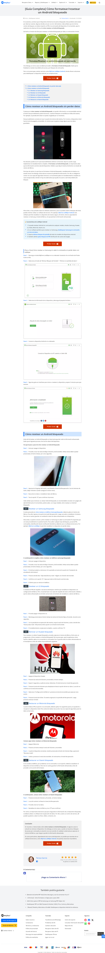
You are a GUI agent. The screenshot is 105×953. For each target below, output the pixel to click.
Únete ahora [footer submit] (101, 931)
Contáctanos (29, 920)
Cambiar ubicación (50, 923)
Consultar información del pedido (74, 920)
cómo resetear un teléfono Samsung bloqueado (48, 510)
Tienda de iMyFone (8, 923)
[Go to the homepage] (5, 2)
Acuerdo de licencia (31, 929)
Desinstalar (68, 926)
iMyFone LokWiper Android (56, 71)
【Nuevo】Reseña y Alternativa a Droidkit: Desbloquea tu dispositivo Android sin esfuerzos (52, 905)
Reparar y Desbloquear (42, 2)
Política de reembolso (32, 935)
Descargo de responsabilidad (34, 932)
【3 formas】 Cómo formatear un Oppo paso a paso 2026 (43, 896)
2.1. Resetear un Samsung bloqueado (38, 90)
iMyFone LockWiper (34, 524)
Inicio (26, 18)
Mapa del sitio (69, 923)
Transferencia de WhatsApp (53, 918)
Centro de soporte (70, 918)
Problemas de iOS (50, 920)
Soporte (80, 2)
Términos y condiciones (32, 923)
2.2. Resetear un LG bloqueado (37, 93)
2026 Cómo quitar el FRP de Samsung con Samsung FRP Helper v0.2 (46, 899)
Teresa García (65, 18)
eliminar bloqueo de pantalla (41, 232)
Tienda (93, 2)
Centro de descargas (8, 918)
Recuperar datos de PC (51, 929)
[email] (90, 932)
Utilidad (54, 2)
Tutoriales (72, 2)
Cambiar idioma (7, 928)
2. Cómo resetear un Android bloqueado (37, 88)
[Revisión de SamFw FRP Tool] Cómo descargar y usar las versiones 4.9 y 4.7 (48, 892)
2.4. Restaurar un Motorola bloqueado (39, 97)
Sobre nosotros (30, 918)
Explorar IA (63, 2)
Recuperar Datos (27, 2)
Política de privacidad (32, 926)
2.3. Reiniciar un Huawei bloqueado (38, 95)
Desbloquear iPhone (51, 932)
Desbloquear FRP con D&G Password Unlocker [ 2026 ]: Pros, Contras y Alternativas (50, 902)
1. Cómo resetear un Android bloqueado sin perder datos (43, 86)
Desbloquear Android (34, 18)
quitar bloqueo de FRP (44, 234)
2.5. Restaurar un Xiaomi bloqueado (38, 99)
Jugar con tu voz (49, 935)
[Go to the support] (103, 936)
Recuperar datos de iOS (51, 926)
